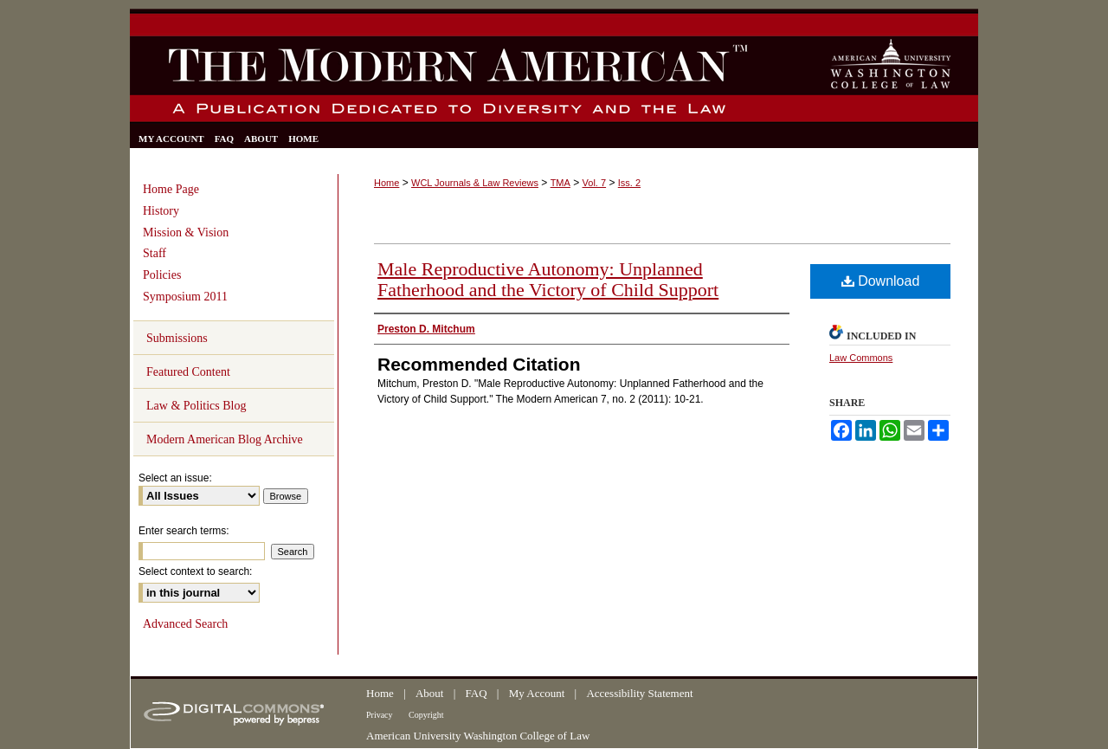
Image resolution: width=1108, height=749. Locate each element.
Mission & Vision (186, 232)
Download (880, 281)
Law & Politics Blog (196, 405)
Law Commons (860, 357)
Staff (154, 253)
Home (386, 183)
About (431, 693)
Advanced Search (185, 623)
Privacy (380, 715)
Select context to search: (195, 571)
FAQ (478, 693)
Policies (162, 274)
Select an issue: (175, 478)
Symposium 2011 (185, 296)
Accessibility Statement (639, 693)
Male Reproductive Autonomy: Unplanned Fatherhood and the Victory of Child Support (547, 279)
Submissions (177, 338)
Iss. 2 (629, 183)
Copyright (426, 715)
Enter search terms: (183, 531)
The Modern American (443, 79)
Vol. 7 (595, 183)
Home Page (171, 189)
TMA (560, 183)
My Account (538, 693)
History (161, 210)
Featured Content (188, 371)
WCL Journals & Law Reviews (474, 183)
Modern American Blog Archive (224, 439)
